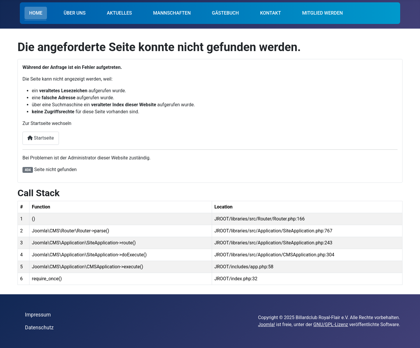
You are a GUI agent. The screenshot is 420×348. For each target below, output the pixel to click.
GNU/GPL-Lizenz (330, 324)
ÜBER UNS (74, 13)
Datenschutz (39, 327)
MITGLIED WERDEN (322, 13)
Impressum (38, 315)
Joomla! (266, 324)
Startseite (40, 138)
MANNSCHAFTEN (172, 13)
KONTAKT (270, 13)
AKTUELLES (119, 13)
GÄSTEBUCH (225, 13)
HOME (35, 13)
